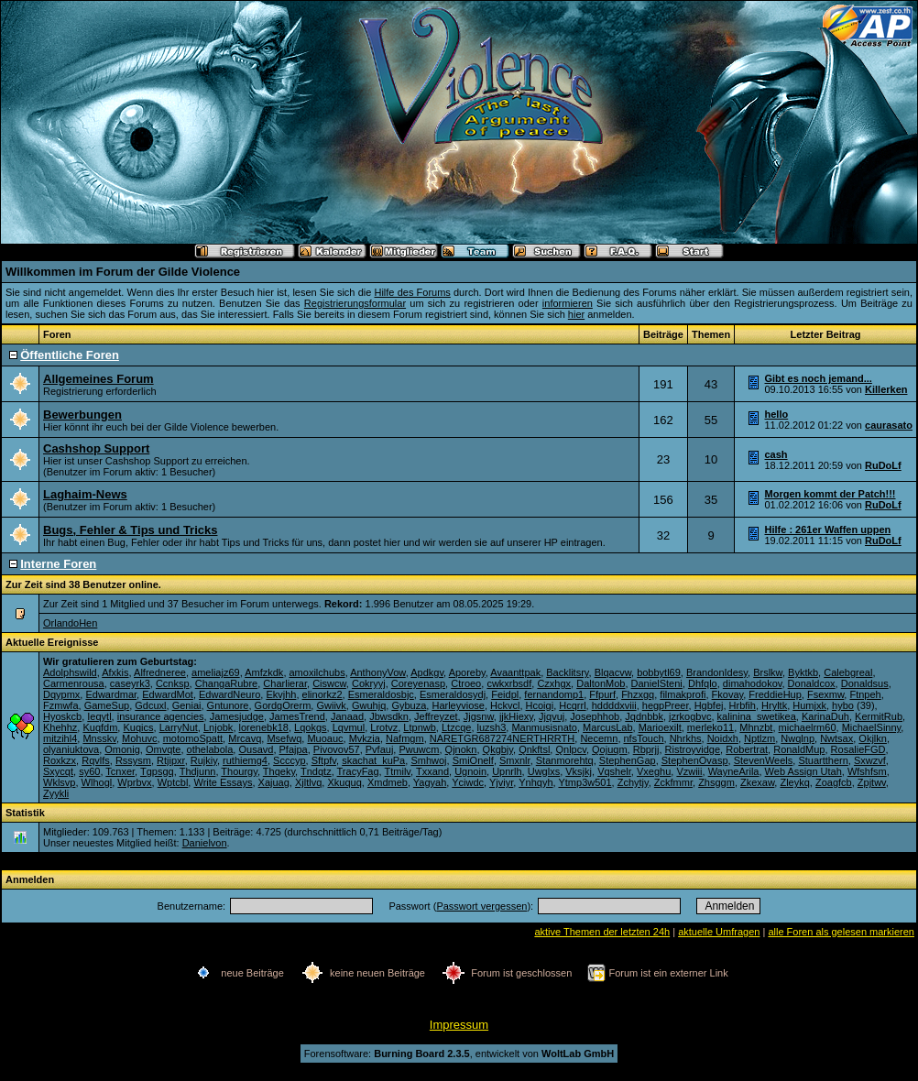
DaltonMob (600, 683)
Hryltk (774, 705)
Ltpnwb (419, 727)
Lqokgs (310, 727)
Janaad (347, 716)
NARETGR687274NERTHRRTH (502, 738)
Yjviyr (501, 782)
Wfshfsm (867, 771)
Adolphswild (70, 672)
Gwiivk (330, 705)
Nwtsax (836, 738)
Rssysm (133, 760)
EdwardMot (167, 694)
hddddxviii (614, 705)
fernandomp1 (554, 694)
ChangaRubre (226, 683)
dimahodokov (752, 683)
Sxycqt (58, 771)
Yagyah (430, 782)
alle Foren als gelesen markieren (841, 931)
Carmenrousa (73, 683)
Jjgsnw (479, 716)
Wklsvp (59, 782)
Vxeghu (654, 771)
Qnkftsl (534, 749)
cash (776, 454)
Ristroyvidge (693, 749)
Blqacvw (613, 672)
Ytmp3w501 (584, 782)
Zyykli (56, 793)
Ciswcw (329, 683)
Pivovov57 (336, 749)
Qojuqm (610, 749)
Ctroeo (466, 683)
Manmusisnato (544, 727)
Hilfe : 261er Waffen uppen (828, 529)
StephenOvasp (694, 760)
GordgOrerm (283, 705)
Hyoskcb (62, 716)
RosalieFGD (858, 749)
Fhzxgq (637, 694)
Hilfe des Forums (412, 292)
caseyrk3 (130, 683)
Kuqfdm (99, 727)
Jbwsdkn (389, 716)
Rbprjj (646, 749)
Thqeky (279, 771)
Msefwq (284, 738)
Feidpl (505, 694)
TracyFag (358, 771)
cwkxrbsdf (508, 683)
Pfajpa (293, 749)
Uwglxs (544, 771)
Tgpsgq (157, 771)
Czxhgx (554, 683)
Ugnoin (470, 771)
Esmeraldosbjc (381, 694)
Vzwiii (689, 771)
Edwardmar (111, 694)
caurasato (889, 425)
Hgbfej (709, 705)
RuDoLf (883, 465)
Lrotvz (384, 727)
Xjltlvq (308, 782)
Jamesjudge (237, 716)
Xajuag (274, 782)
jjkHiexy (516, 716)
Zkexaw (757, 782)
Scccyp (289, 760)
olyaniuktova (71, 749)
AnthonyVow (378, 672)
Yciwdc (468, 782)
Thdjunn (198, 771)
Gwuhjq (369, 705)
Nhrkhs (686, 738)
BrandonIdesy (717, 672)
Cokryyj (369, 683)
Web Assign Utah (803, 771)
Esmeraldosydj (453, 694)
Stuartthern (822, 760)
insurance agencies (160, 716)
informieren (567, 303)
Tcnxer (120, 771)
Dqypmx (61, 694)
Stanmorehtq (565, 760)
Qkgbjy (498, 749)
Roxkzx (59, 760)
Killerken (886, 389)
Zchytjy (633, 782)
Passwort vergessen (481, 906)
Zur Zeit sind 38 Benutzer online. (83, 584)
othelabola (210, 749)
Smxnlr (514, 760)
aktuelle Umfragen (719, 931)
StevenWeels (763, 760)
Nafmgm (405, 738)
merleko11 (710, 727)
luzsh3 (492, 727)
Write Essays (222, 782)
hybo (843, 705)
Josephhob (594, 716)
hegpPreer (665, 705)
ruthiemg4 (245, 760)
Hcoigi (540, 705)
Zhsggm (716, 782)
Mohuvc (140, 738)
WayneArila (734, 771)
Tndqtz (316, 771)
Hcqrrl (572, 705)
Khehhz (60, 727)
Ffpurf (602, 694)
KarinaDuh (825, 716)
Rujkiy (204, 760)
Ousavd (255, 749)
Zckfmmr (673, 782)
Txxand (432, 771)
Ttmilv (398, 771)
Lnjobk (218, 727)
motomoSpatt (193, 738)
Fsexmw (825, 694)
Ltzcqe (456, 727)
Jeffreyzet (436, 716)
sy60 (89, 771)
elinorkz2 (322, 694)
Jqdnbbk (644, 716)
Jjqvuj (551, 716)
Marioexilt (660, 727)
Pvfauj (380, 749)
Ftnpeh (864, 694)
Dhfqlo (702, 683)
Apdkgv (426, 672)
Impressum (459, 1025)
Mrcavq (244, 738)
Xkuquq (344, 782)
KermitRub (878, 716)
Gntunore (228, 705)
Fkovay (728, 694)
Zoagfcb (833, 782)
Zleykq (794, 782)
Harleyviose (458, 705)
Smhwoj (428, 760)
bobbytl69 (659, 672)
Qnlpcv (570, 749)
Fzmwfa (61, 705)
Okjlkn (872, 738)
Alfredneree (160, 672)
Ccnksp (173, 683)
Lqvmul (349, 727)
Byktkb (803, 672)
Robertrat (747, 749)
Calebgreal (848, 672)
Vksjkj (578, 771)
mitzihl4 (60, 738)
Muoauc (325, 738)
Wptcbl (173, 782)
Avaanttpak (515, 672)
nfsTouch (644, 738)
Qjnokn (461, 749)
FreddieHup (775, 694)
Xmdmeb (387, 782)
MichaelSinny (872, 727)
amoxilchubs (317, 672)
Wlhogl (97, 782)
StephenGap (627, 760)
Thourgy (239, 771)
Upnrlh (506, 771)
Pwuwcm (419, 749)
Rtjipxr (171, 760)
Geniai (187, 705)
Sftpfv (323, 760)
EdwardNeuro (229, 694)
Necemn (598, 738)
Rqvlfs (96, 760)
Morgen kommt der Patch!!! (830, 493)
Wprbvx (134, 782)
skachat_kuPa (373, 760)
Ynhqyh (535, 782)
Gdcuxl (150, 705)
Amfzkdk (264, 672)
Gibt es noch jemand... (818, 378)
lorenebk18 (264, 727)
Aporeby (467, 672)
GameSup (107, 705)
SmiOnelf (473, 760)
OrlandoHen (70, 622)
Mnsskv (98, 738)
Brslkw (767, 672)
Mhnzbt (755, 727)
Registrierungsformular (355, 303)
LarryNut (178, 727)
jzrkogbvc (690, 716)
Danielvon (204, 842)
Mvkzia (364, 738)
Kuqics (138, 727)
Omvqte (163, 749)
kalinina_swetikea (756, 716)
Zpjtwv (872, 782)
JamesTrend (297, 716)
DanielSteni (657, 683)
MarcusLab (607, 727)
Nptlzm (759, 738)
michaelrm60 (807, 727)
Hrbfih (742, 705)
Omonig (122, 749)
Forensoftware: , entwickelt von (459, 1053)
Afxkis (115, 672)
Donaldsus (865, 683)
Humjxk (809, 705)
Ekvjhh (281, 694)
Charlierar (285, 683)
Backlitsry (567, 672)
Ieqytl (99, 716)
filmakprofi (682, 694)
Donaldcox (812, 683)
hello (777, 414)
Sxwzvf (870, 760)
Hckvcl (504, 705)
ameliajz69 (215, 672)
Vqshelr (614, 771)
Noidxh (722, 738)
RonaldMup (799, 749)
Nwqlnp (797, 738)
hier (576, 314)
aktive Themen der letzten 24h (602, 931)
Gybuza (408, 705)
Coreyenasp (418, 683)
